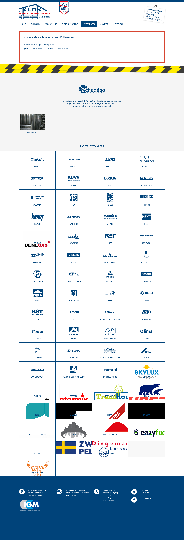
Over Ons (35, 24)
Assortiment (51, 24)
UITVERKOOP (118, 24)
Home (23, 24)
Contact (104, 24)
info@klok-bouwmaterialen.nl (77, 493)
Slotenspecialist (70, 24)
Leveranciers (89, 24)
